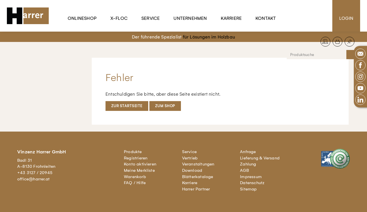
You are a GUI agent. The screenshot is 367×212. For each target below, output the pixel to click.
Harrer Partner (196, 189)
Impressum (251, 176)
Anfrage (248, 151)
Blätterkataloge (197, 176)
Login (346, 18)
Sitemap (248, 189)
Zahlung (248, 164)
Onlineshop (82, 18)
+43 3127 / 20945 (34, 172)
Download (192, 170)
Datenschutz (252, 182)
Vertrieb (190, 158)
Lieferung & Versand (260, 158)
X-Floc (119, 18)
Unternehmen (190, 18)
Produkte (133, 151)
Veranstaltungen (198, 164)
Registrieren (135, 158)
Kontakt (265, 18)
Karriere (231, 18)
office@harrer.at (33, 179)
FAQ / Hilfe (135, 182)
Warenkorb (135, 176)
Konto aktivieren (140, 164)
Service (150, 18)
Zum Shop (165, 106)
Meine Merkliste (139, 170)
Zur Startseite (126, 106)
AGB (244, 170)
